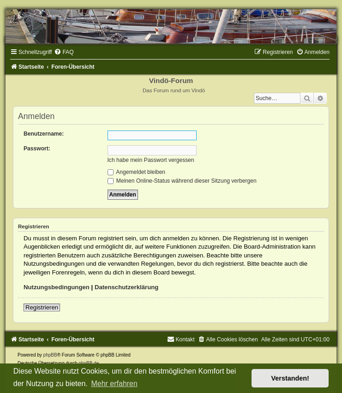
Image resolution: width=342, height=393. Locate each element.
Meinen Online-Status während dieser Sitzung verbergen (182, 181)
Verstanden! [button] (290, 378)
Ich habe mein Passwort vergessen (151, 160)
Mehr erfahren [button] (114, 383)
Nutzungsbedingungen (57, 287)
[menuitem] (63, 52)
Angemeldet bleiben (137, 172)
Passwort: (37, 148)
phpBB (50, 354)
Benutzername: (44, 134)
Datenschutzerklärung (127, 287)
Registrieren (41, 307)
